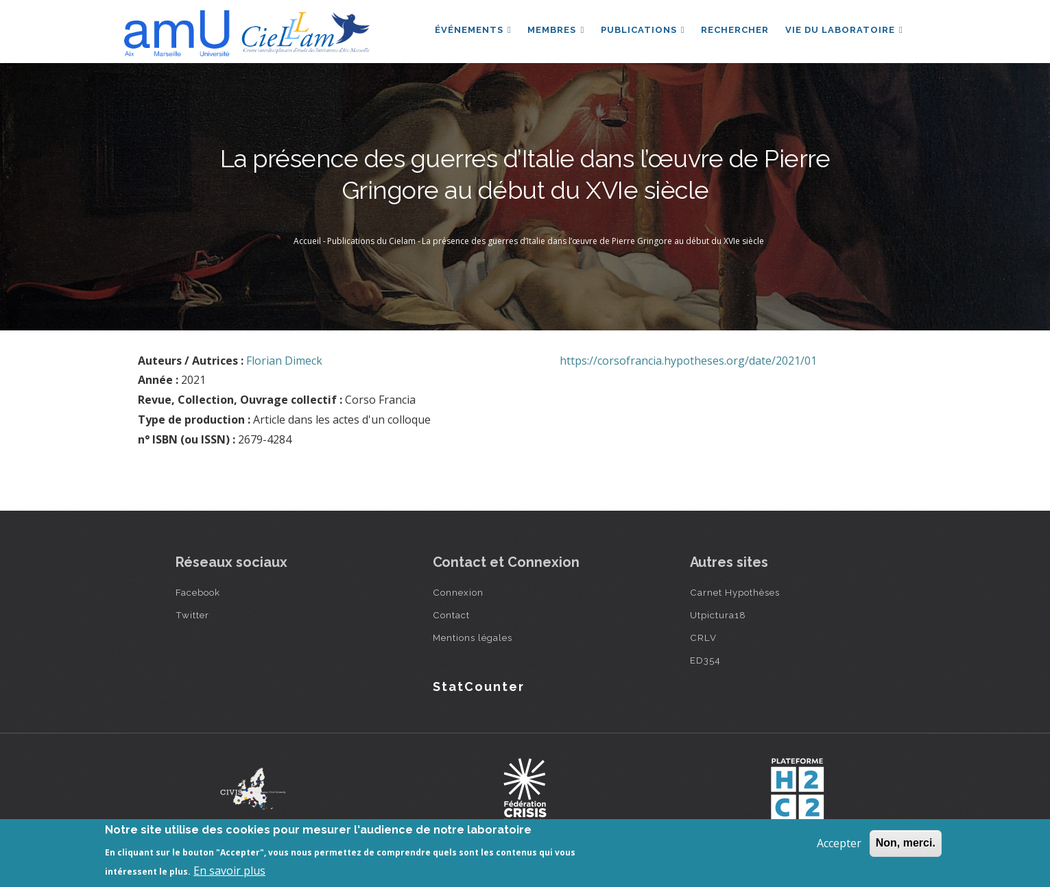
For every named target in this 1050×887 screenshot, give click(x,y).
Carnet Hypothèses (735, 592)
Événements (471, 30)
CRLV (703, 637)
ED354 (705, 660)
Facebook (198, 592)
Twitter (192, 614)
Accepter (839, 843)
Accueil (307, 241)
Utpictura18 (718, 614)
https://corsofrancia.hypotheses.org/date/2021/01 (688, 360)
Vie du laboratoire (844, 30)
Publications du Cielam (371, 241)
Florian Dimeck (284, 360)
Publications (642, 30)
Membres (555, 30)
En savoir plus (229, 870)
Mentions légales (472, 637)
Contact (451, 614)
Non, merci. (905, 843)
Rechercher (735, 30)
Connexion (458, 592)
